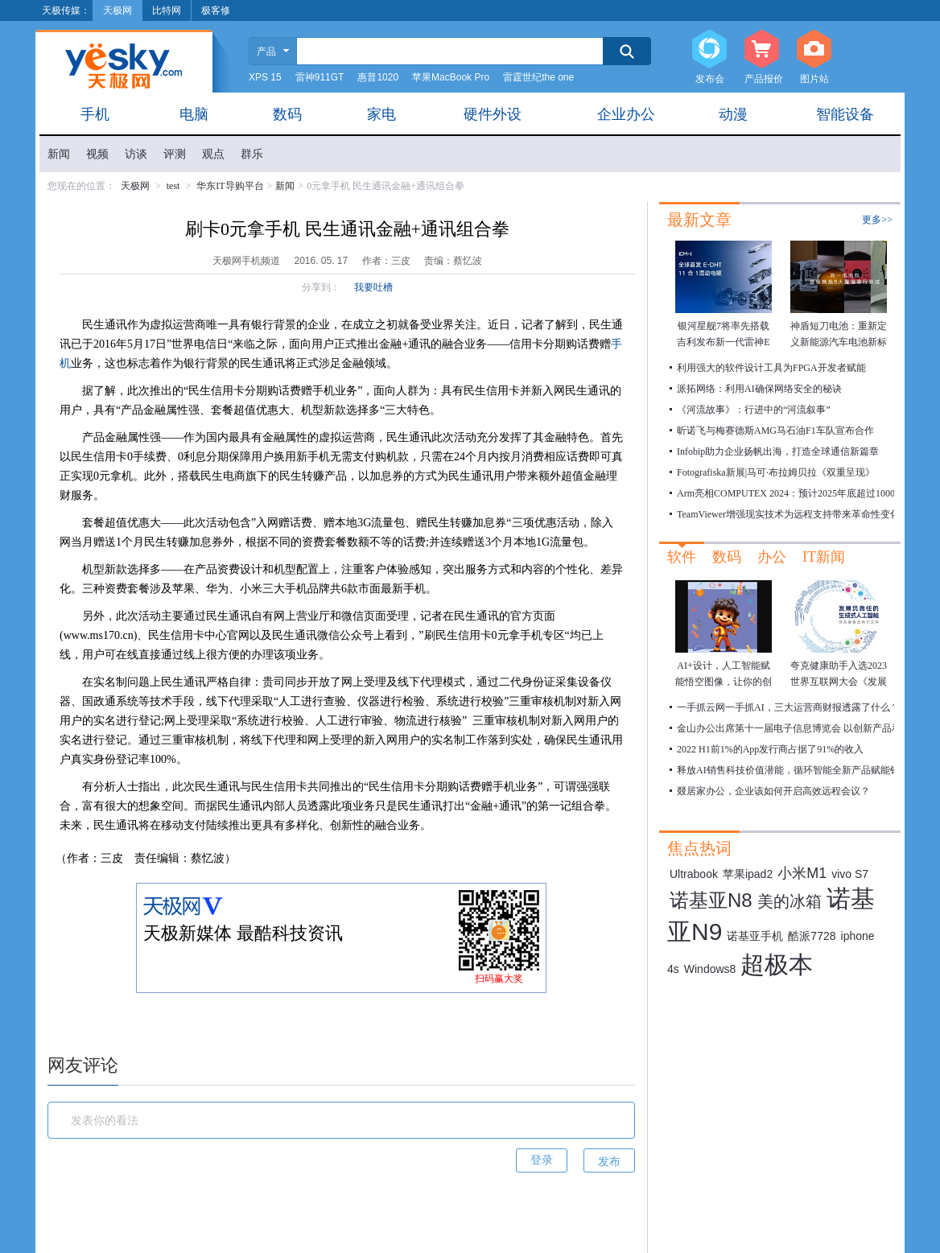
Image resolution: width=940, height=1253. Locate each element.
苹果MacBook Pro (450, 77)
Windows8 (710, 968)
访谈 (136, 154)
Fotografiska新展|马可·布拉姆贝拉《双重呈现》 (776, 472)
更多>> (877, 219)
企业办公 (626, 114)
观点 (213, 154)
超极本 (776, 964)
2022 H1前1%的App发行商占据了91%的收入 (770, 749)
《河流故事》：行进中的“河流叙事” (754, 409)
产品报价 (761, 50)
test (173, 186)
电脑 (193, 114)
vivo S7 (849, 874)
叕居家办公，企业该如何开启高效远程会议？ (773, 791)
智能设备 (845, 114)
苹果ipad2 (748, 874)
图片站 (814, 50)
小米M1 (802, 873)
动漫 (733, 114)
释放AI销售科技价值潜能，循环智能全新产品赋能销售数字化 (807, 770)
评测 (174, 154)
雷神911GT (319, 77)
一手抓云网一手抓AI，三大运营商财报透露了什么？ (788, 707)
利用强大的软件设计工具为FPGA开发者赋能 (771, 367)
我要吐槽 (373, 287)
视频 (97, 154)
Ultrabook (694, 874)
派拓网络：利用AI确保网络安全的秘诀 (759, 388)
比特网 (166, 10)
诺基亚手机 (755, 935)
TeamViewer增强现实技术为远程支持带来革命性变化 (788, 514)
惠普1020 (377, 77)
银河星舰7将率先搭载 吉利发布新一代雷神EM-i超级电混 (723, 342)
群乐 (252, 154)
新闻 (58, 154)
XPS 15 (265, 77)
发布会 (709, 50)
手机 (94, 114)
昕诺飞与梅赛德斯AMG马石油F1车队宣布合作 (775, 430)
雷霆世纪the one (538, 77)
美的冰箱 (789, 901)
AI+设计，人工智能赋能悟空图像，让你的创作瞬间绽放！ (723, 681)
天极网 (135, 186)
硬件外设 (493, 114)
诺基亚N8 (711, 900)
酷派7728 (811, 935)
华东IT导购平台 (229, 186)
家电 (381, 114)
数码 (287, 114)
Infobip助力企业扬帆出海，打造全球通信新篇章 (778, 451)
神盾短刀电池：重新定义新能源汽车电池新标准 (838, 342)
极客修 (215, 10)
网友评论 (82, 1065)
